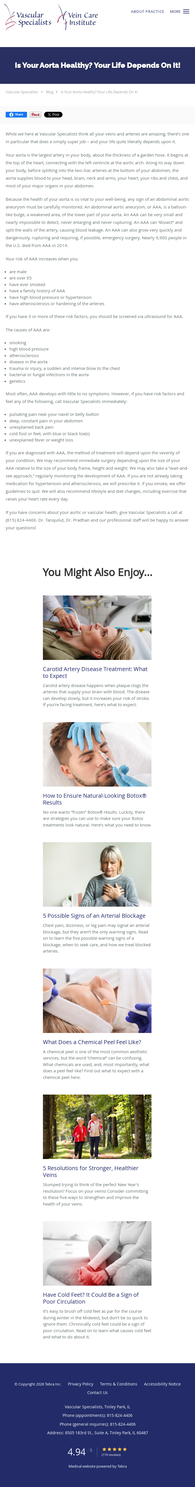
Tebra (122, 1466)
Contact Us (97, 1392)
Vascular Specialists (22, 91)
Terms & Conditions (118, 1384)
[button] (186, 11)
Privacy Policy (80, 1384)
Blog (49, 91)
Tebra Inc (52, 1384)
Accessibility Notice (162, 1384)
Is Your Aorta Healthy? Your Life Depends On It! (99, 91)
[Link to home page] (81, 23)
